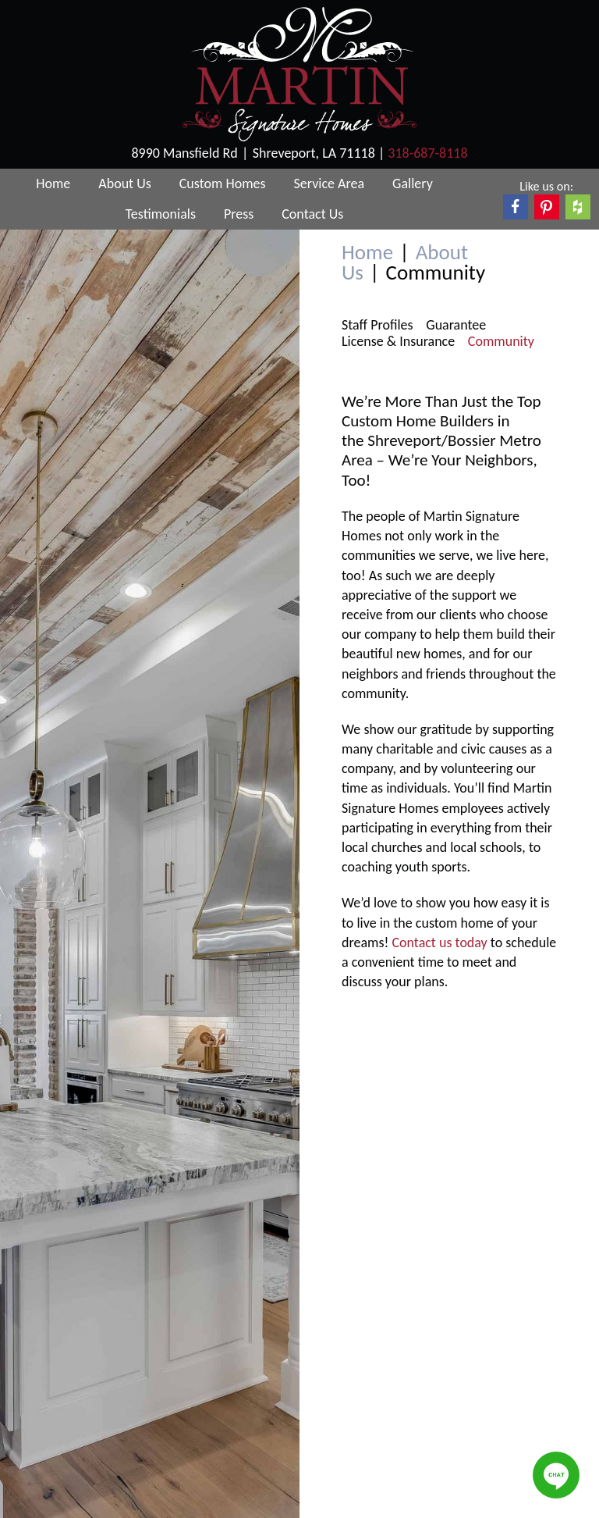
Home (53, 183)
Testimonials (161, 214)
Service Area (329, 183)
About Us (124, 183)
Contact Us (312, 214)
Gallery (412, 183)
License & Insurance (398, 341)
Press (238, 214)
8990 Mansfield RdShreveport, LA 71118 (254, 153)
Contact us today (439, 942)
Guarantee (456, 325)
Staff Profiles (377, 325)
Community (501, 341)
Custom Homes (222, 183)
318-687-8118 (427, 153)
